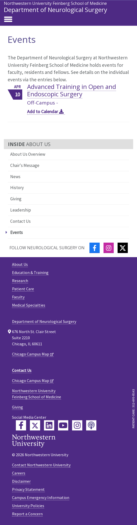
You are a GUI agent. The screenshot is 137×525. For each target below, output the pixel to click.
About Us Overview (27, 154)
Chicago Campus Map (30, 354)
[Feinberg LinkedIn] (49, 425)
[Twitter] (123, 248)
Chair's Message (24, 165)
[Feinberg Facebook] (21, 425)
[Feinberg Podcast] (91, 425)
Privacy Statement (28, 489)
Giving (15, 199)
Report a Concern (27, 513)
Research (20, 280)
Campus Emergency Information (40, 497)
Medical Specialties (28, 305)
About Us (20, 264)
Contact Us (20, 221)
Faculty (18, 296)
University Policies (28, 505)
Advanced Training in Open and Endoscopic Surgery (71, 90)
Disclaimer (21, 481)
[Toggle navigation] (8, 20)
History (17, 187)
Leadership (20, 210)
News (15, 176)
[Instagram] (109, 248)
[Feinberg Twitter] (35, 425)
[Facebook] (94, 248)
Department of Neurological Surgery (55, 9)
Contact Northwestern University (41, 464)
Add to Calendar (46, 111)
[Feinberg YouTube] (63, 425)
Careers (18, 473)
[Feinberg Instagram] (77, 425)
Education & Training (30, 272)
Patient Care (23, 288)
